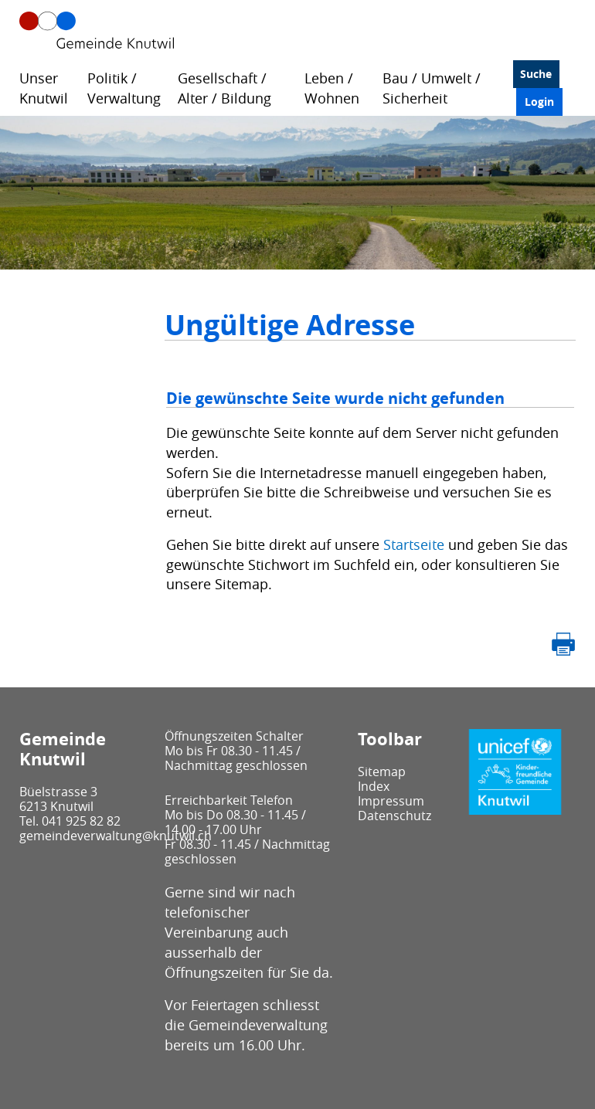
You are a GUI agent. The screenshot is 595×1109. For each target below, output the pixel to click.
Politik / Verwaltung (124, 88)
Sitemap (382, 771)
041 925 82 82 (81, 820)
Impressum (391, 800)
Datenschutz (394, 815)
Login (539, 101)
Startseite (413, 544)
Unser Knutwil (43, 88)
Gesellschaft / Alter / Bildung (224, 88)
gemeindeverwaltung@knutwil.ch (115, 835)
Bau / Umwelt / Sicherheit (431, 88)
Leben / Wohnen (331, 88)
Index (373, 786)
